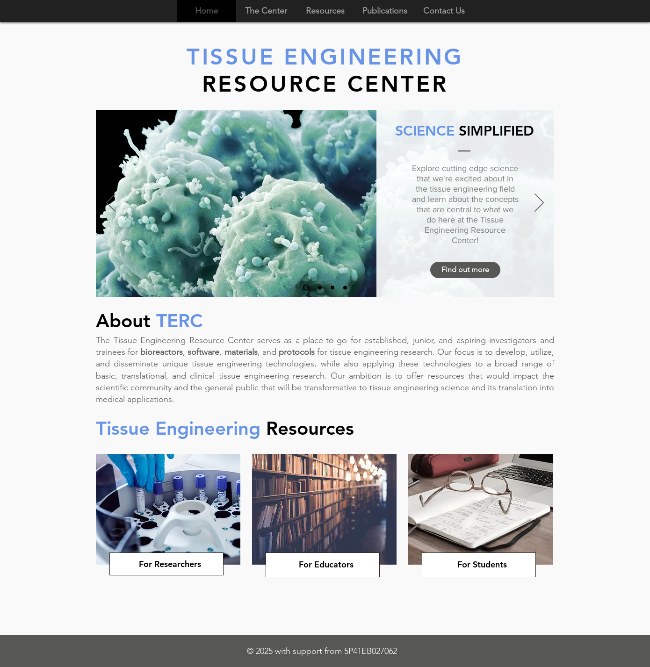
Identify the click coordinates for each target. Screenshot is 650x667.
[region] (168, 547)
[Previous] (111, 203)
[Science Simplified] (306, 288)
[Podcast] (332, 287)
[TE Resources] (345, 287)
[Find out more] (465, 270)
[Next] (539, 203)
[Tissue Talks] (320, 287)
